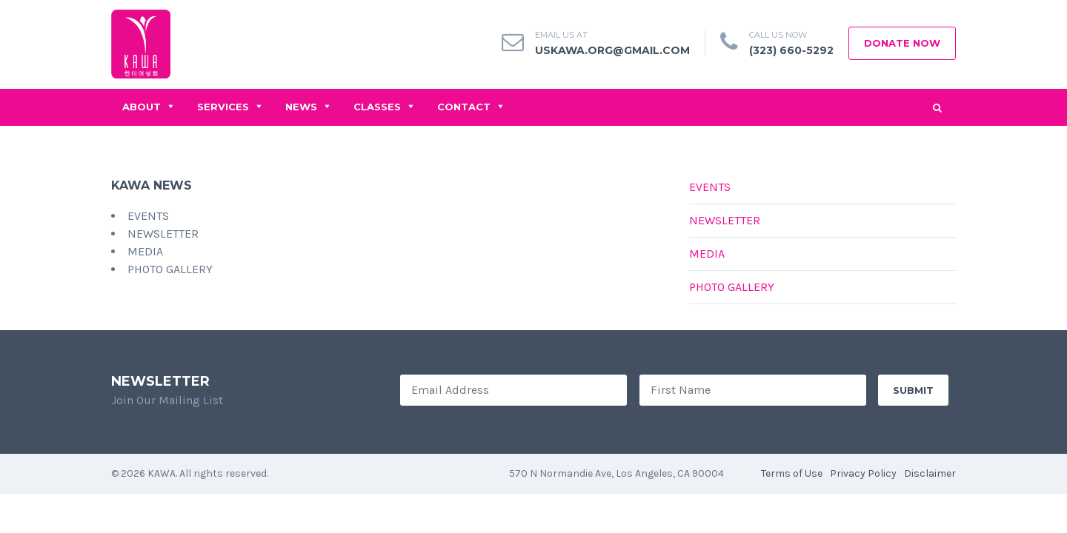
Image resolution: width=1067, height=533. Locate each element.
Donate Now (902, 43)
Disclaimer (930, 473)
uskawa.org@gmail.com (612, 50)
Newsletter (724, 220)
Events (710, 187)
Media (707, 254)
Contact (464, 107)
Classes (377, 107)
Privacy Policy (863, 473)
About (141, 107)
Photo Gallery (731, 287)
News (301, 107)
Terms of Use (791, 473)
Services (223, 107)
